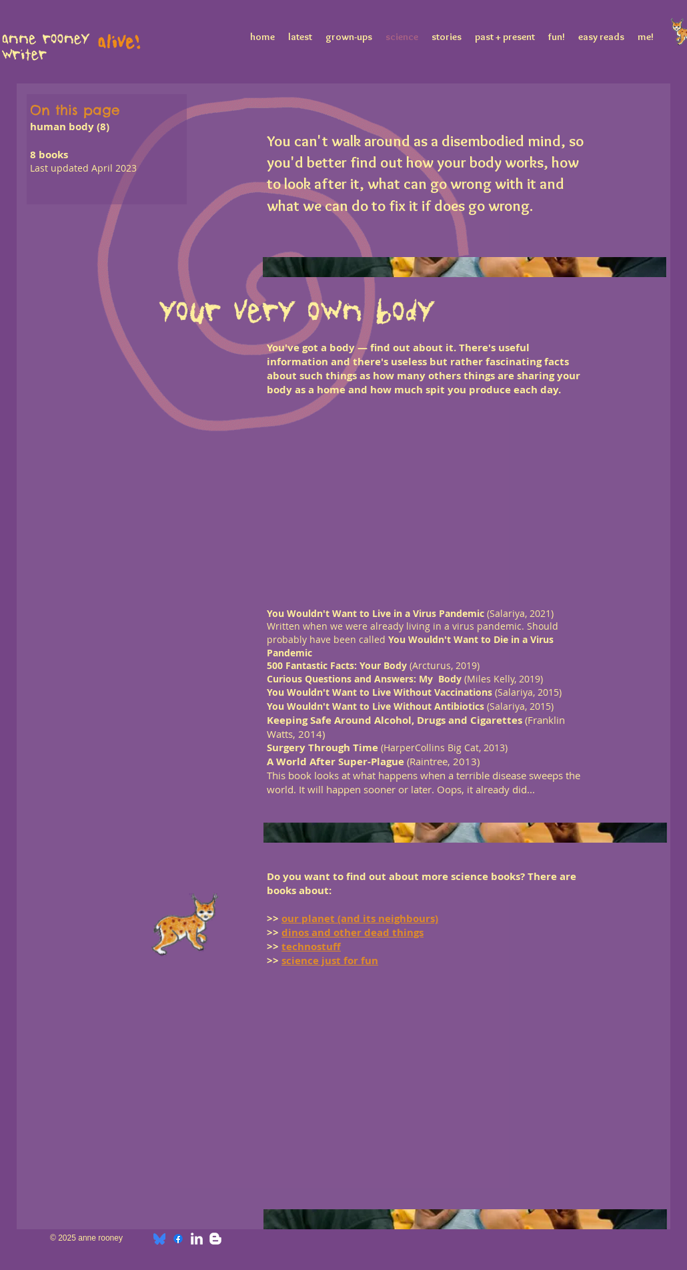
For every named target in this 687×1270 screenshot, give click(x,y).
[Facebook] (178, 1239)
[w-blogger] (215, 1239)
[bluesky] (159, 1239)
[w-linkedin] (197, 1239)
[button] (300, 460)
